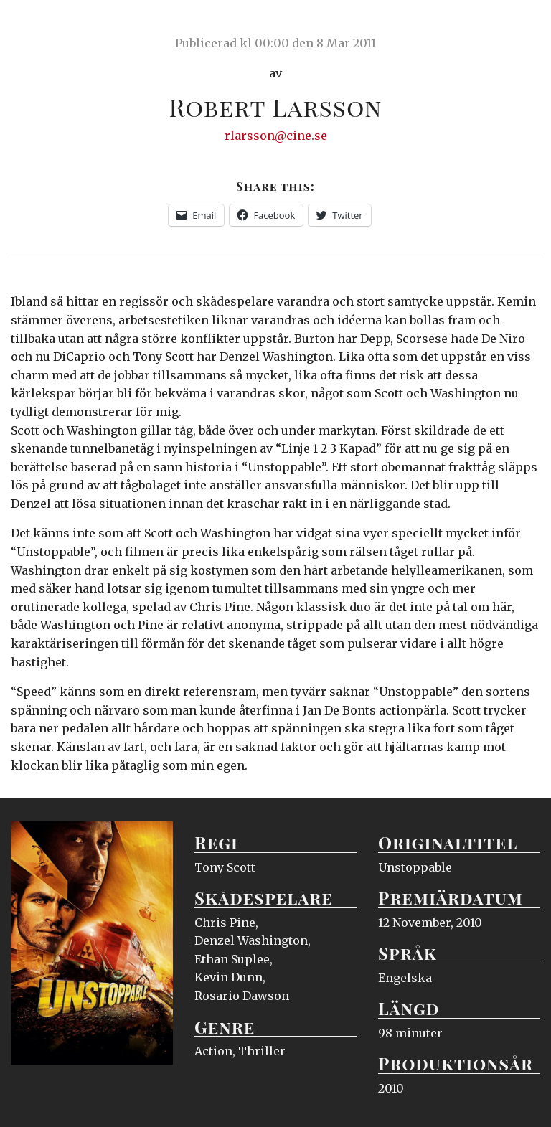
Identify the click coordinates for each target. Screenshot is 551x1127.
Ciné (44, 25)
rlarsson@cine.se (276, 135)
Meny (522, 25)
